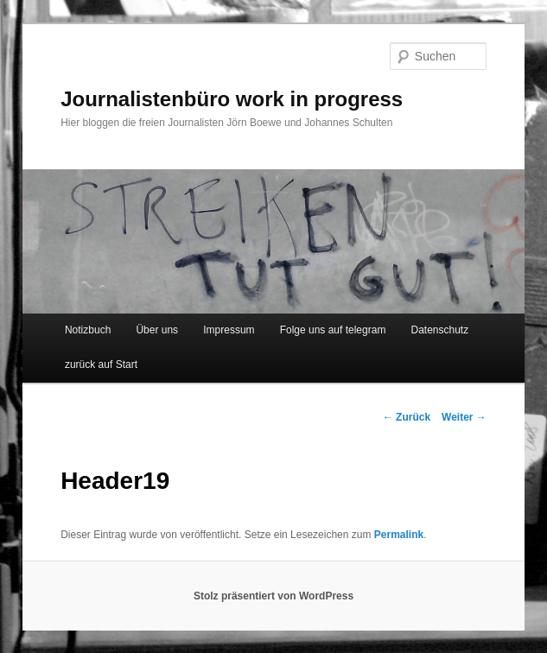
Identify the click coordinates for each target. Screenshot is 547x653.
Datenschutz (439, 330)
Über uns (157, 330)
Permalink (398, 535)
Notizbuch (88, 330)
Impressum (228, 330)
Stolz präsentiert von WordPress (273, 596)
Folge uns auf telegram (333, 330)
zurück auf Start (101, 364)
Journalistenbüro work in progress (231, 99)
